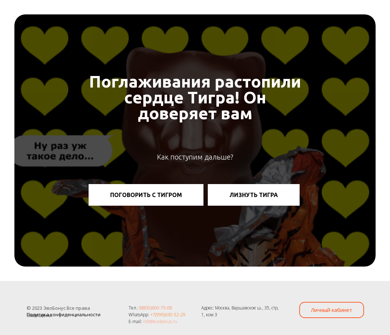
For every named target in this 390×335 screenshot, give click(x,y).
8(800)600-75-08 (155, 308)
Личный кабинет (331, 310)
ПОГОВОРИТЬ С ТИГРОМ (146, 195)
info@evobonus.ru (160, 321)
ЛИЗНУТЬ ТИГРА (253, 195)
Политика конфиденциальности (63, 314)
